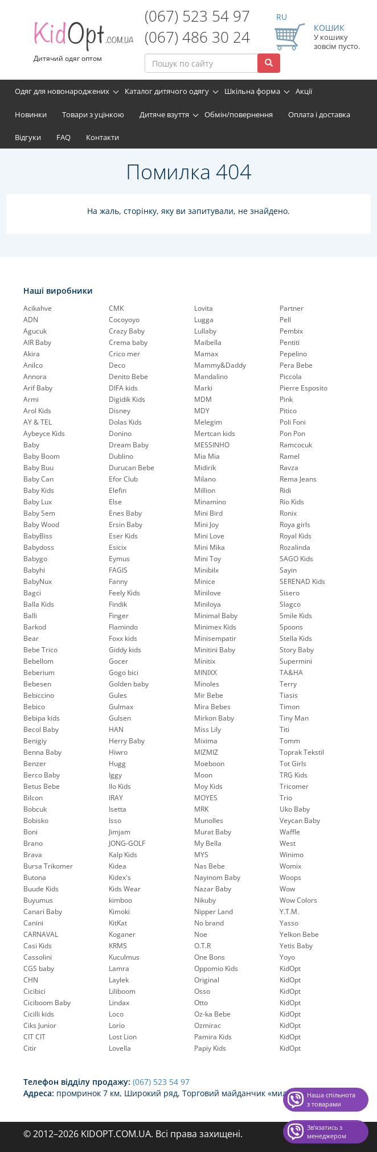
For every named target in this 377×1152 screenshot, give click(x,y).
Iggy (115, 775)
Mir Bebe (208, 695)
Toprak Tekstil (302, 752)
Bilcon (33, 798)
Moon (203, 775)
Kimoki (119, 911)
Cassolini (37, 957)
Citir (29, 1048)
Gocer (118, 661)
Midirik (205, 467)
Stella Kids (296, 638)
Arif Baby (37, 388)
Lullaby (205, 331)
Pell (285, 319)
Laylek (119, 980)
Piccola (291, 376)
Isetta (117, 809)
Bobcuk (35, 809)
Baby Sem (39, 513)
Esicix (117, 547)
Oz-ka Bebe (212, 1014)
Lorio (117, 1025)
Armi (31, 399)
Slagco (290, 604)
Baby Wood (41, 524)
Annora (35, 376)
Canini (33, 923)
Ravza (289, 467)
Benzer (34, 763)
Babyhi (34, 570)
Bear (31, 638)
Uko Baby (295, 809)
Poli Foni (293, 422)
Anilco (33, 365)
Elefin (117, 490)
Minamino (210, 502)
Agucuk (35, 331)
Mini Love (209, 536)
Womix (290, 866)
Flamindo (123, 627)
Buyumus (38, 900)
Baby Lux (37, 502)
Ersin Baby (125, 524)
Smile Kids (296, 615)
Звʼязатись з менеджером (326, 1132)
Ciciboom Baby (47, 1002)
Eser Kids (123, 536)
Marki (203, 388)
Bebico (34, 706)
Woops (290, 877)
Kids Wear (125, 889)
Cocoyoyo (124, 319)
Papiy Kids (210, 1048)
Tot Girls (293, 763)
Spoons (291, 627)
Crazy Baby (127, 331)
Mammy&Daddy (220, 365)
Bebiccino (38, 695)
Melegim (208, 422)
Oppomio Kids (216, 968)
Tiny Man (294, 718)
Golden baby (129, 684)
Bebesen (37, 684)
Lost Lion (123, 1037)
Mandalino (211, 376)
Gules (118, 695)
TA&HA (291, 672)
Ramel (290, 456)
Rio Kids (292, 502)
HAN (116, 729)
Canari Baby (42, 911)
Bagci (32, 593)
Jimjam (119, 832)
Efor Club (123, 479)
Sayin (288, 570)
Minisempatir (215, 638)
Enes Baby (125, 513)
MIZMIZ (206, 752)
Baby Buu (38, 467)
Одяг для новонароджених (62, 91)
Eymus (119, 558)
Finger (119, 615)
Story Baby (297, 650)
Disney (119, 410)
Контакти (102, 137)
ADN (30, 319)
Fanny (118, 581)
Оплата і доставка (319, 114)
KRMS (118, 946)
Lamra (119, 968)
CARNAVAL (40, 934)
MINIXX (205, 672)
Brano (33, 843)
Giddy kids (125, 650)
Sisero (290, 593)
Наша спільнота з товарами (331, 1099)
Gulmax (121, 706)
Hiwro (118, 752)
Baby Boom (41, 456)
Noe (200, 934)
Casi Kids (37, 946)
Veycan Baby (300, 820)
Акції (304, 91)
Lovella (120, 1048)
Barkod (34, 627)
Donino (120, 433)
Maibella (208, 342)
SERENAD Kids (302, 581)
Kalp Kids (123, 854)
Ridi (285, 490)
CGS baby (38, 968)
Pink (286, 399)
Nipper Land (213, 911)
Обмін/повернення (238, 114)
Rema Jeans (298, 479)
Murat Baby (212, 832)
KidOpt (290, 968)
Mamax (206, 354)
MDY (202, 410)
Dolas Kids (125, 422)
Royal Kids (296, 536)
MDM (203, 399)
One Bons (209, 957)
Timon (290, 706)
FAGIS (118, 570)
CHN (30, 980)
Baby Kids (38, 490)
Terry (288, 684)
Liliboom (122, 991)
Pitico (288, 410)
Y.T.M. (289, 911)
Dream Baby (129, 445)
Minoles (206, 684)
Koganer (122, 934)
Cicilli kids (38, 1014)
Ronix (288, 513)
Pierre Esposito (303, 388)
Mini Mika (209, 547)
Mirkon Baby (214, 718)
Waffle (290, 832)
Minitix (204, 661)
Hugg (117, 763)
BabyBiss (37, 536)
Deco (117, 365)
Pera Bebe (296, 365)
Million (204, 490)
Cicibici (34, 991)
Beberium (39, 672)
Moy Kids (208, 786)
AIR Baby (37, 342)
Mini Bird (208, 513)
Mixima (206, 741)
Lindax (119, 1002)
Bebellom (38, 661)
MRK (201, 809)
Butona (34, 877)
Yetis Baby (296, 946)
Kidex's (120, 877)
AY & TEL (37, 422)
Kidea (117, 866)
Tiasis (289, 695)
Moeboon (209, 763)
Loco (116, 1014)
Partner (292, 308)
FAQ (63, 137)
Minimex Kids (215, 627)
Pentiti (290, 342)
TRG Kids (294, 775)
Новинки (31, 114)
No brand (209, 923)
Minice (204, 581)
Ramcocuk (296, 445)
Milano (205, 479)
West (288, 843)
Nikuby (205, 900)
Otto (201, 1002)
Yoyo (287, 957)
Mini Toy (207, 558)
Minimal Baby (215, 615)
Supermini (296, 661)
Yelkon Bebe (299, 934)
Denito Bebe (128, 376)
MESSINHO (212, 445)
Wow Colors (298, 900)
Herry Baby (127, 741)
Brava (32, 854)
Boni (30, 832)
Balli (30, 615)
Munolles (208, 820)
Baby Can (38, 479)
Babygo (35, 558)
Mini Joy (206, 524)
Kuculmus (124, 957)
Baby (31, 445)
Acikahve (37, 308)
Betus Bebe (41, 786)
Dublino (121, 456)
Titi (284, 729)
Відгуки (28, 137)
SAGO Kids (296, 558)
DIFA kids (123, 388)
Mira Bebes (212, 706)
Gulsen (120, 718)
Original (206, 980)
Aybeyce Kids (44, 433)
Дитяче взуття (164, 114)
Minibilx (206, 570)
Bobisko (35, 820)
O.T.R (202, 946)
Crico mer (124, 354)
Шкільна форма (252, 91)
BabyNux (37, 581)
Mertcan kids (214, 433)
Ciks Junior (39, 1025)
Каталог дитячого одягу (167, 91)
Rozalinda (295, 547)
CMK (116, 308)
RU (281, 16)
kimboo (120, 900)
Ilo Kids (120, 786)
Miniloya (207, 604)
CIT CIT (34, 1037)
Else (115, 502)
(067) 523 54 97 (197, 16)
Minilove (207, 593)
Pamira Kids (213, 1037)
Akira (31, 354)
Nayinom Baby (217, 877)
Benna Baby (42, 752)
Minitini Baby (214, 650)
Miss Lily (207, 729)
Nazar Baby (212, 889)
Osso (202, 991)
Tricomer (294, 786)
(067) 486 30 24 (197, 37)
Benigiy (35, 741)
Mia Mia (207, 456)
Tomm (290, 741)
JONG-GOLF (127, 843)
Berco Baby (41, 775)
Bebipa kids (41, 718)
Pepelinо (293, 354)
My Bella (208, 843)
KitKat (118, 923)
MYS (201, 854)
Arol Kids (37, 410)
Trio (286, 798)
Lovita (203, 308)
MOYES (206, 798)
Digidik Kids (127, 399)
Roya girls (295, 524)
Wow (287, 889)
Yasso (289, 923)
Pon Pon (292, 433)
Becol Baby (41, 729)
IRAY (116, 798)
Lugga (204, 319)
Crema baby (128, 342)
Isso (115, 820)
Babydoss (38, 547)
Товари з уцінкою (93, 114)
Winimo (292, 854)
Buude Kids (41, 889)
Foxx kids (123, 638)
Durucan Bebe (131, 467)
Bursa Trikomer (48, 866)
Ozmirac (207, 1025)
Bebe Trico (40, 650)
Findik (118, 604)
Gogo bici (123, 672)
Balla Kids (38, 604)
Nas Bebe (209, 866)
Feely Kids (124, 593)
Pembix (291, 331)
